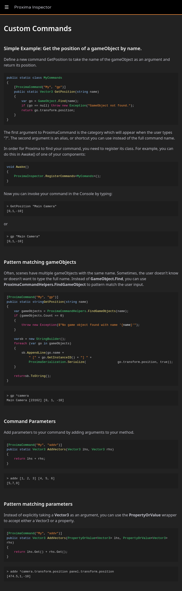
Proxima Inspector (32, 7)
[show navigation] (6, 7)
